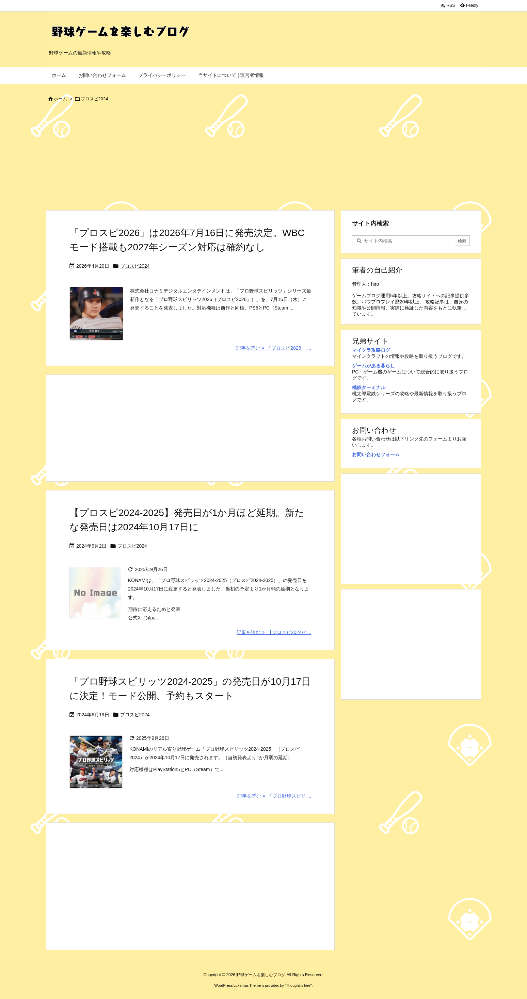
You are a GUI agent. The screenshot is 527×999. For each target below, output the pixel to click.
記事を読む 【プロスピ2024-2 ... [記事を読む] (274, 632)
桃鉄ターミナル (368, 387)
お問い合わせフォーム (376, 454)
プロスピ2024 (135, 266)
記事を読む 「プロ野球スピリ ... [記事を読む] (274, 796)
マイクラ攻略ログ (371, 350)
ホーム (60, 98)
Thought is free (298, 985)
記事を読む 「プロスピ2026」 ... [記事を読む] (273, 348)
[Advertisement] (263, 158)
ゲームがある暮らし (373, 365)
